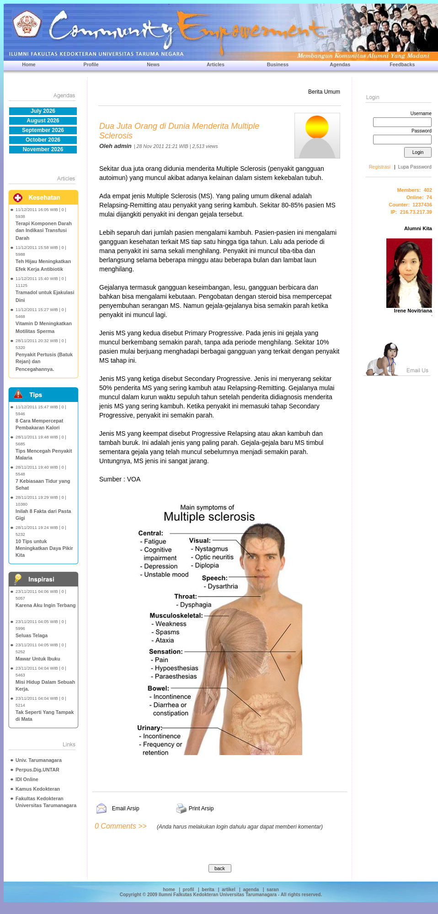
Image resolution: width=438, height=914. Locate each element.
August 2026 (43, 120)
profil (188, 889)
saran (273, 889)
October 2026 (43, 140)
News (153, 64)
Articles (215, 64)
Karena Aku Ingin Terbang (45, 605)
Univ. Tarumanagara (39, 760)
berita (208, 889)
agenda (251, 889)
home (169, 889)
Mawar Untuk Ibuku (38, 658)
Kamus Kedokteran (38, 789)
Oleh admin (115, 146)
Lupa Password (415, 166)
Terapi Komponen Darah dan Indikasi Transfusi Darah (44, 231)
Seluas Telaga (32, 635)
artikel (228, 889)
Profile (91, 64)
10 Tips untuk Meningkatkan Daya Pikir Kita (44, 548)
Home (29, 64)
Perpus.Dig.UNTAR (37, 769)
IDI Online (27, 779)
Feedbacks (402, 64)
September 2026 (43, 130)
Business (277, 64)
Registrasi (379, 166)
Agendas (340, 64)
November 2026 (43, 149)
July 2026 (43, 111)
